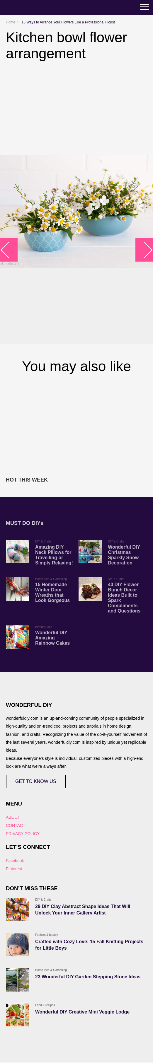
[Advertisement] (76, 424)
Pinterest (14, 868)
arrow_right (144, 249)
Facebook (15, 860)
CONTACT (15, 825)
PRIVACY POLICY (23, 833)
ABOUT (13, 817)
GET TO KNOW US (35, 781)
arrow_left (9, 249)
